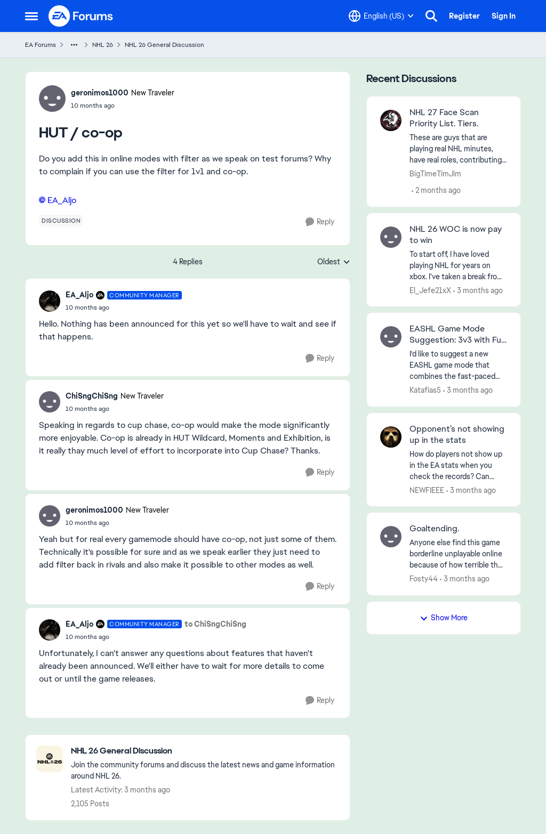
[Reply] (319, 222)
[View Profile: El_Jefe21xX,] (391, 237)
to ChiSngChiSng (215, 624)
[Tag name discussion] (61, 220)
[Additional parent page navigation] (74, 44)
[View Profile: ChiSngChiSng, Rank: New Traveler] (49, 401)
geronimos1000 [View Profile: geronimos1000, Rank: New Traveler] (100, 93)
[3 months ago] (478, 290)
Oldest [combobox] (333, 262)
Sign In (504, 16)
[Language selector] (381, 16)
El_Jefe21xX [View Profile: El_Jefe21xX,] (430, 290)
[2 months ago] (436, 190)
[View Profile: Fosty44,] (391, 536)
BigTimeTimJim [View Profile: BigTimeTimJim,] (435, 174)
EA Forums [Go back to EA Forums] (40, 45)
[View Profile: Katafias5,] (391, 336)
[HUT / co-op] (124, 307)
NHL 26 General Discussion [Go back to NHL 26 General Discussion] (164, 45)
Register (464, 16)
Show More (444, 617)
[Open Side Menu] (31, 16)
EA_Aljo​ (61, 200)
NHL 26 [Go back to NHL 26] (102, 45)
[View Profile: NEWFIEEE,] (391, 437)
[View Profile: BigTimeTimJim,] (391, 120)
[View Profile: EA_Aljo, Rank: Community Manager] (49, 301)
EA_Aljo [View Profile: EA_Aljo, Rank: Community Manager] (79, 294)
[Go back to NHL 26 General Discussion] (205, 751)
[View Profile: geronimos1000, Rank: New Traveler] (52, 98)
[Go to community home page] (81, 16)
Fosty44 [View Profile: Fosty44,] (424, 579)
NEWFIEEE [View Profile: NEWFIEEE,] (427, 490)
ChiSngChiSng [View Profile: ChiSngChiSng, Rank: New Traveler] (92, 396)
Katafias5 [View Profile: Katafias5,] (425, 390)
